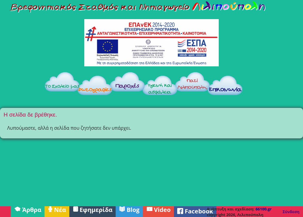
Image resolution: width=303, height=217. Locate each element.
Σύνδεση (291, 211)
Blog (129, 209)
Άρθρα (27, 209)
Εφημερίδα (93, 209)
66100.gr (263, 209)
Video (158, 209)
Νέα (57, 209)
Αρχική (21, 87)
